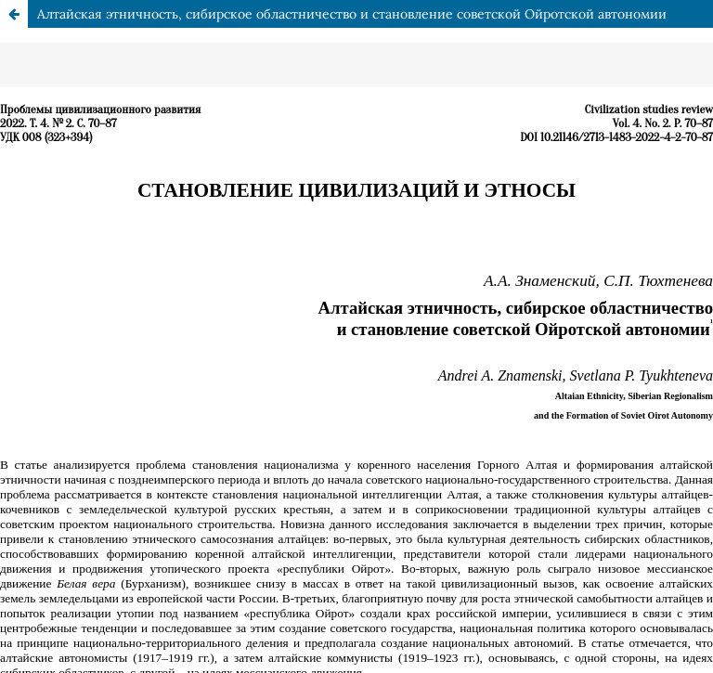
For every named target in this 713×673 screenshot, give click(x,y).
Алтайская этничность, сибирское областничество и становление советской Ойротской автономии (352, 14)
